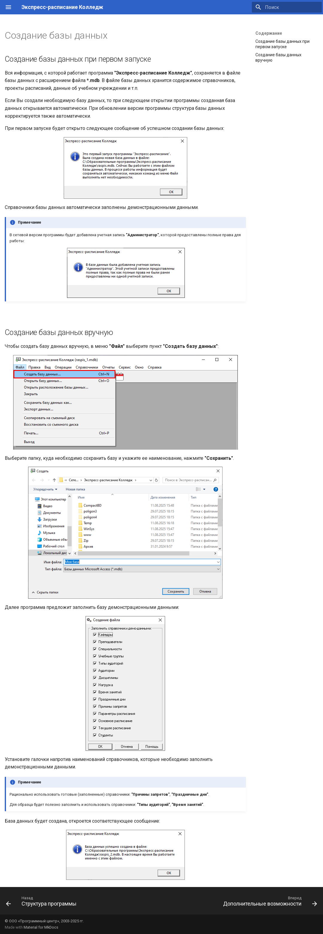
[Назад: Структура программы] (42, 902)
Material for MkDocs (41, 927)
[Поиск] (287, 7)
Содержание (268, 33)
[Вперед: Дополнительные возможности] (269, 902)
